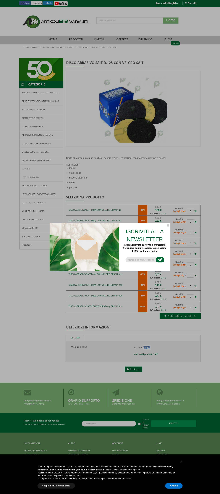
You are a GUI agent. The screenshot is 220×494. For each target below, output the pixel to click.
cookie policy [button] (133, 469)
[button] (181, 461)
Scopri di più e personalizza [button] (56, 485)
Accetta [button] (174, 485)
